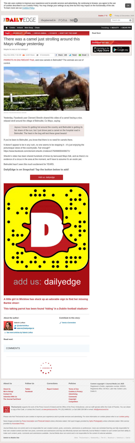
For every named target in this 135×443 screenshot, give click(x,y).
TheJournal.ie (48, 20)
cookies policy (124, 417)
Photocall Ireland (44, 421)
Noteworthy (95, 438)
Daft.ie (128, 438)
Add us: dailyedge (46, 177)
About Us (6, 389)
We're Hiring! (8, 391)
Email (83, 55)
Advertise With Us (10, 397)
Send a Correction (67, 323)
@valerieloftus (21, 326)
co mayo (53, 33)
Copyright (72, 399)
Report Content (52, 389)
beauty (115, 28)
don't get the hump (68, 33)
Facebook (29, 391)
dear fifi (126, 28)
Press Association (28, 421)
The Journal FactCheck (12, 399)
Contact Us (7, 394)
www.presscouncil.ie (50, 409)
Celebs (12, 28)
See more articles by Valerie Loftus (18, 332)
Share (61, 55)
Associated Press (18, 424)
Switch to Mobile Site (11, 438)
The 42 (74, 20)
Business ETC (63, 20)
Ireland (20, 28)
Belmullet (18, 33)
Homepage (6, 28)
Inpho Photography (95, 421)
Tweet (73, 55)
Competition (73, 402)
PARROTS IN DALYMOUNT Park (19, 60)
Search (130, 20)
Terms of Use (74, 389)
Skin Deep (29, 28)
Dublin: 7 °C (103, 16)
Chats (37, 28)
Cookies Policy (28, 8)
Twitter (27, 389)
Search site (116, 20)
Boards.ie (111, 438)
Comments (73, 397)
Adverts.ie (120, 438)
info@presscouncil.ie (101, 409)
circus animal (40, 33)
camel (28, 33)
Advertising (73, 394)
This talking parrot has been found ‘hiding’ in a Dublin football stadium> (46, 308)
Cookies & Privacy (76, 391)
